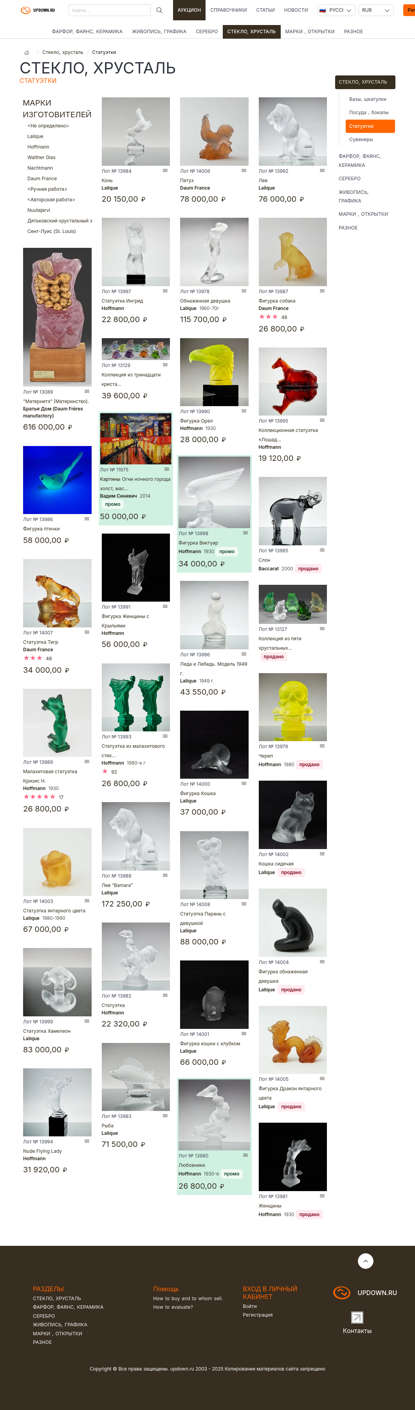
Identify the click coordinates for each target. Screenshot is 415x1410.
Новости (296, 10)
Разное (353, 31)
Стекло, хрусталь (251, 31)
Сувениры (361, 139)
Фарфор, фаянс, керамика (87, 31)
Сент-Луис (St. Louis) (57, 231)
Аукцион (189, 10)
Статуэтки (361, 126)
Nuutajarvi (57, 210)
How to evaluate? (173, 1307)
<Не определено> (57, 125)
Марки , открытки (310, 31)
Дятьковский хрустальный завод (57, 220)
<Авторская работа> (57, 199)
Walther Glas (57, 157)
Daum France (57, 178)
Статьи (265, 10)
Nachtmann (57, 168)
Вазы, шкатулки (367, 99)
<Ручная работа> (57, 189)
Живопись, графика (159, 31)
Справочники (228, 10)
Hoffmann (57, 147)
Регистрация (257, 1315)
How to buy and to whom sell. (188, 1298)
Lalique (57, 136)
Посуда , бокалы (369, 112)
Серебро (207, 31)
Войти (250, 1306)
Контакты (357, 1331)
